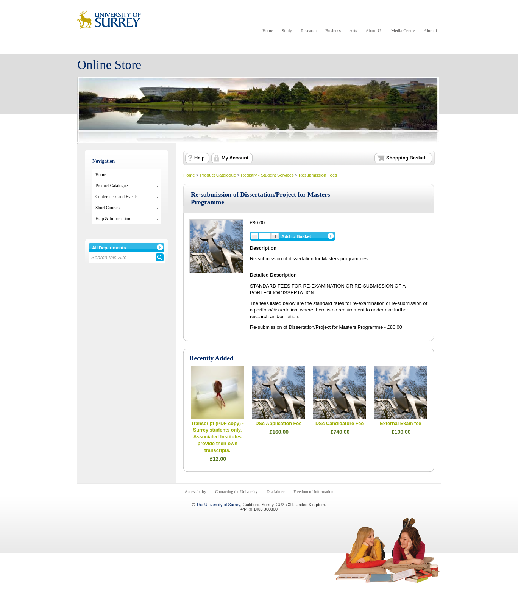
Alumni (430, 30)
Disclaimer (276, 491)
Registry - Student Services (267, 175)
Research (309, 30)
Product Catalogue (111, 185)
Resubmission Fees (318, 175)
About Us (374, 30)
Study (287, 30)
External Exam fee (400, 423)
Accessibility (195, 491)
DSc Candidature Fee (339, 423)
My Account (235, 158)
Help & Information (112, 218)
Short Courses (107, 207)
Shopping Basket (405, 158)
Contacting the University (236, 491)
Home (267, 30)
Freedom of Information (313, 491)
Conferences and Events (116, 196)
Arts (353, 30)
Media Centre (403, 30)
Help (199, 158)
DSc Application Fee (278, 423)
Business (333, 30)
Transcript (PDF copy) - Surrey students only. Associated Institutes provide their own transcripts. (217, 437)
